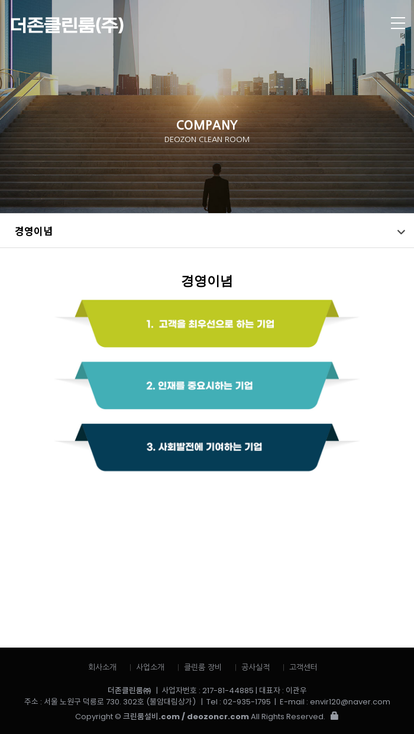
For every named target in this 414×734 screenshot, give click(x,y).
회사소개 (102, 667)
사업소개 (150, 667)
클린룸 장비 (203, 667)
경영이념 (34, 230)
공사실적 (255, 667)
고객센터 (303, 667)
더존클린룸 (165, 25)
